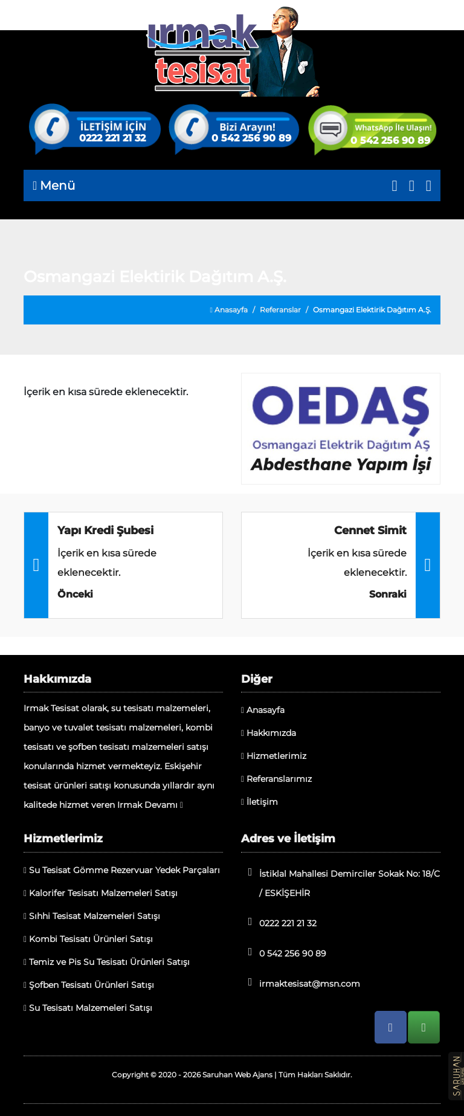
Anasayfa (229, 309)
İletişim (259, 801)
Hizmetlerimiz (273, 755)
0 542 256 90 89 (251, 138)
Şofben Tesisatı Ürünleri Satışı (89, 984)
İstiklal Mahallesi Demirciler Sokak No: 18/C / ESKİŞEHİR (340, 882)
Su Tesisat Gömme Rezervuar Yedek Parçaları (122, 870)
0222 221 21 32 (112, 138)
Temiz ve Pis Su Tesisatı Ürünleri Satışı (107, 961)
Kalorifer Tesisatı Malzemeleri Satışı (101, 893)
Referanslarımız (276, 778)
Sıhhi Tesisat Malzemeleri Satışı (92, 916)
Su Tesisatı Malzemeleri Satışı (88, 1007)
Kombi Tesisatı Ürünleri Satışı (88, 939)
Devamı (163, 804)
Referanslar (280, 309)
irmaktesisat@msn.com (300, 982)
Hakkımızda (268, 732)
